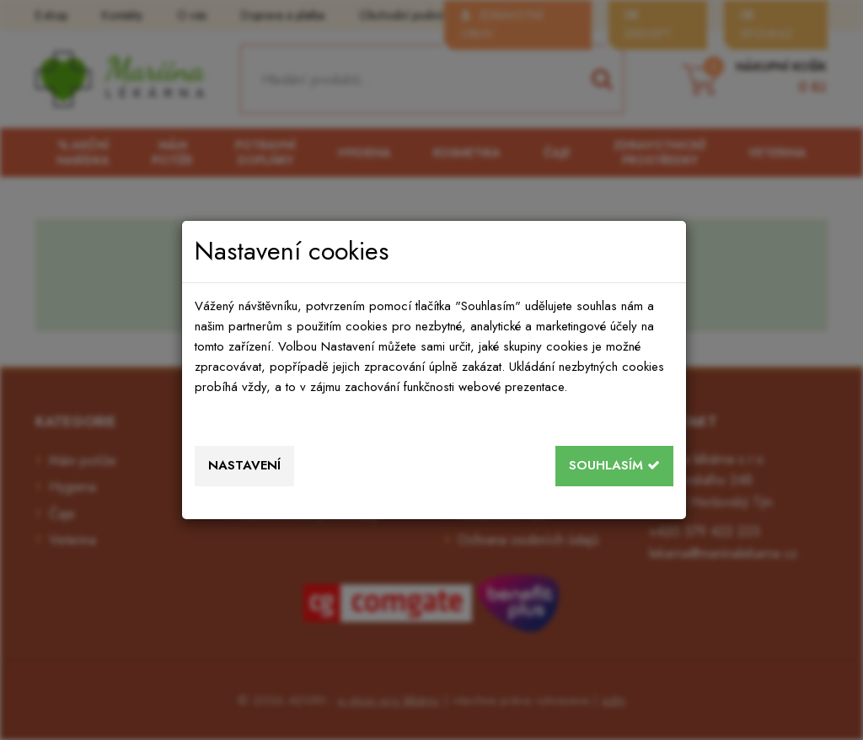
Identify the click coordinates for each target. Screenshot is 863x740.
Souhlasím (614, 465)
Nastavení (244, 465)
